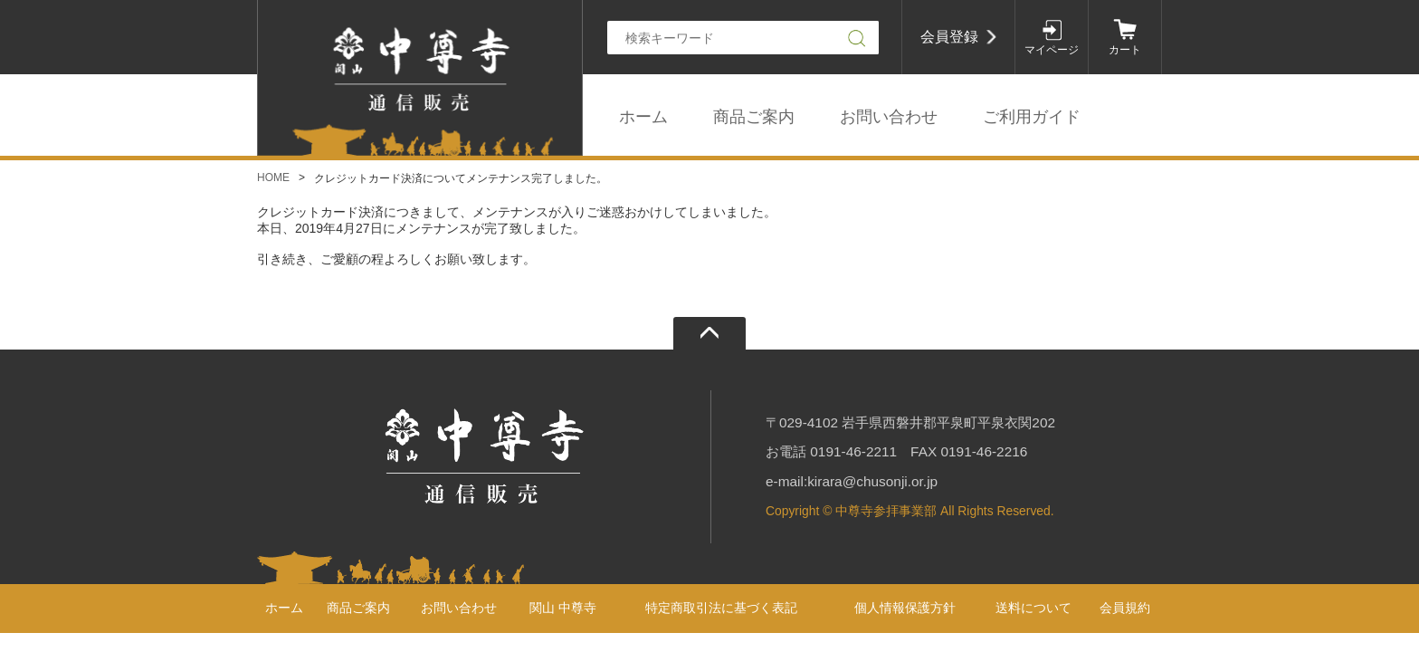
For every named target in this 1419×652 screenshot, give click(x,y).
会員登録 (949, 36)
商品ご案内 (754, 117)
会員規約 (1125, 607)
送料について (1033, 607)
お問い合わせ (889, 117)
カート (1125, 49)
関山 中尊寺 (562, 607)
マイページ (1051, 49)
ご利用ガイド (1032, 117)
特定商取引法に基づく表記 (721, 607)
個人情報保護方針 (905, 607)
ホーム (643, 117)
